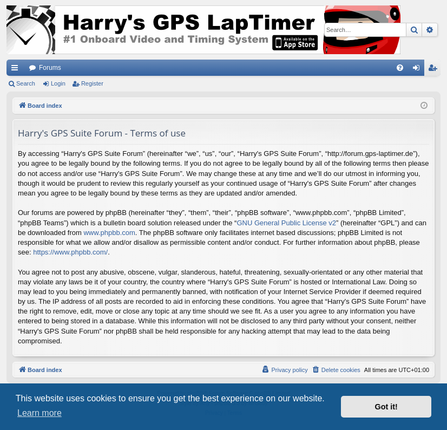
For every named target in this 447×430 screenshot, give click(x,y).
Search (25, 83)
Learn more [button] (39, 413)
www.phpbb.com (109, 233)
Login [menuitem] (418, 70)
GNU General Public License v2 (286, 223)
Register (92, 83)
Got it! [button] (386, 406)
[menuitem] (400, 68)
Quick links (17, 70)
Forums (50, 67)
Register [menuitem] (435, 70)
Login (58, 83)
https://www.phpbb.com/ (70, 252)
